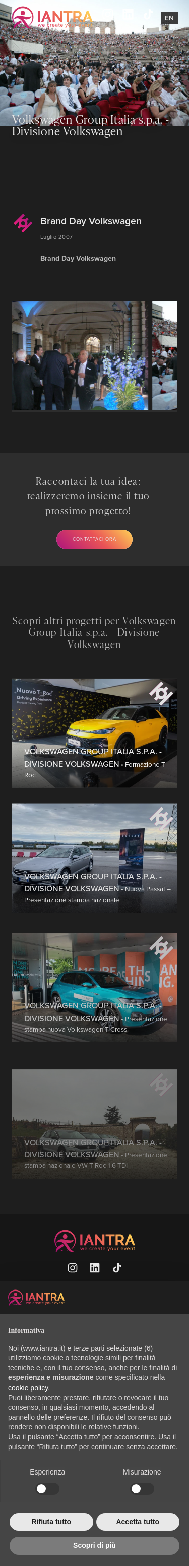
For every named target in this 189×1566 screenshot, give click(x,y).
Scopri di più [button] (94, 1545)
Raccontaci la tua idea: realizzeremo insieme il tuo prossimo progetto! (88, 495)
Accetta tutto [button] (137, 1522)
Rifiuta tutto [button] (51, 1522)
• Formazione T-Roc (95, 805)
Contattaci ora (94, 539)
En (169, 18)
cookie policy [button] (28, 1388)
